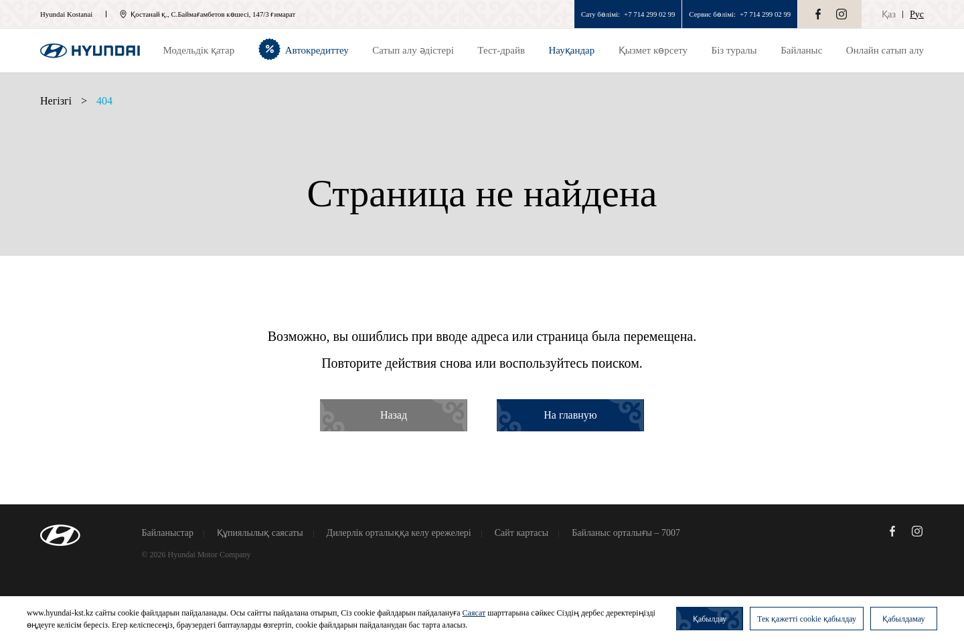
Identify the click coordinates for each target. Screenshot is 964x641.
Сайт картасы (521, 533)
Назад (393, 415)
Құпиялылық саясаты (260, 533)
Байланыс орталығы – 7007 (626, 533)
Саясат (474, 613)
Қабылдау (709, 619)
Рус (917, 14)
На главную (570, 415)
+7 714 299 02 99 (649, 14)
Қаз (889, 14)
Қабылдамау (903, 619)
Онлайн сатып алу (885, 50)
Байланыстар (168, 533)
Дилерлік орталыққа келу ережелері (399, 533)
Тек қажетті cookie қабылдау (806, 619)
